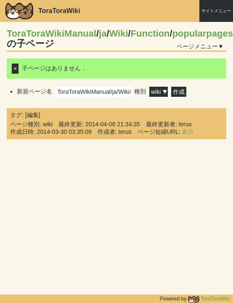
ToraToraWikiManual (51, 33)
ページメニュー (197, 46)
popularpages (202, 33)
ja (102, 33)
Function (150, 33)
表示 (187, 131)
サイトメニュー (216, 10)
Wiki (118, 33)
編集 (33, 115)
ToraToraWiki (209, 299)
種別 (151, 91)
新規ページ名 (74, 91)
